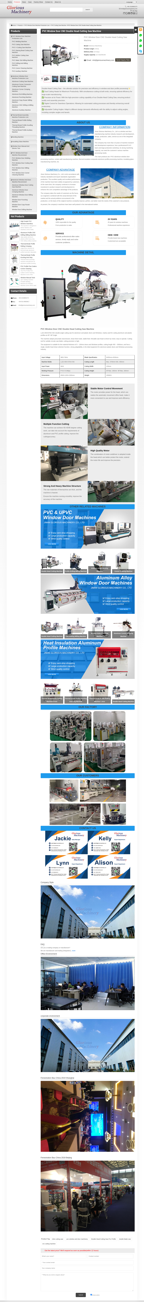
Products (17, 2)
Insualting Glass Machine (20, 141)
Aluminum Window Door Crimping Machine (20, 191)
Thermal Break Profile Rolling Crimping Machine (28, 246)
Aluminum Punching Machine (21, 97)
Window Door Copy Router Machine (21, 205)
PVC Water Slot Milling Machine (22, 60)
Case (30, 2)
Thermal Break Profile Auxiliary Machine (22, 131)
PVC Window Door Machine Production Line (36, 25)
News (24, 2)
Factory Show (38, 2)
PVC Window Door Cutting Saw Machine (22, 164)
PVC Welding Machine (19, 41)
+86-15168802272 (132, 6)
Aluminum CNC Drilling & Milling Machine (22, 106)
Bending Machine (18, 137)
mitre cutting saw (57, 1241)
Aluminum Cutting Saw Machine (22, 81)
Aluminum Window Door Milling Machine (22, 196)
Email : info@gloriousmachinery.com (100, 60)
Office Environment (49, 956)
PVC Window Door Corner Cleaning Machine (20, 174)
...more (73, 952)
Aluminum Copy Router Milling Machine (22, 101)
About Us (58, 2)
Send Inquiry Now (123, 60)
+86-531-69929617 (23, 301)
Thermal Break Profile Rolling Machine (21, 121)
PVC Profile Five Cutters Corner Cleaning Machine (29, 268)
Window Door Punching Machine (20, 201)
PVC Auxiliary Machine (19, 71)
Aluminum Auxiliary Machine (21, 110)
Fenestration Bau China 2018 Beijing (56, 1159)
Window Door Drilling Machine (22, 209)
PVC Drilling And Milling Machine (20, 64)
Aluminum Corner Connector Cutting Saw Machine (21, 85)
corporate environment (50, 1018)
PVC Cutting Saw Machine (58, 25)
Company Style (47, 884)
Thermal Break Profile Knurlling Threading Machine (22, 126)
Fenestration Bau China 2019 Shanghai (57, 1080)
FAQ (42, 946)
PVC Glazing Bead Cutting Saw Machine (22, 51)
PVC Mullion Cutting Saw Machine (20, 56)
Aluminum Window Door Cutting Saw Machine (22, 186)
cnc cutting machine (49, 1245)
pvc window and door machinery (77, 1241)
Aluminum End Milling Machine (22, 94)
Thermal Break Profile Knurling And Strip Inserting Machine (28, 257)
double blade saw (125, 1241)
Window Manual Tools (28, 277)
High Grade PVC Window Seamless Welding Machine (27, 223)
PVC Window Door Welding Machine (21, 159)
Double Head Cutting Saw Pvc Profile (103, 1241)
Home (10, 2)
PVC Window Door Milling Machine (20, 169)
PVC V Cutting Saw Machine (21, 47)
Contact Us (48, 2)
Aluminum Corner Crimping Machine (21, 90)
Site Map (134, 11)
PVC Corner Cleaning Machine (22, 68)
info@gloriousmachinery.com (129, 8)
